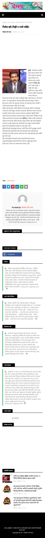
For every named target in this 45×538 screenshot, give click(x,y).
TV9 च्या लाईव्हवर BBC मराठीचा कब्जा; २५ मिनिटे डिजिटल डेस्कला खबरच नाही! (26, 477)
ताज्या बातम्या (11, 22)
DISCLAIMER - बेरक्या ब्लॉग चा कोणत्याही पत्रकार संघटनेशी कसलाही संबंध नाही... (22, 529)
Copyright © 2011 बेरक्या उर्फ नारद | (22, 533)
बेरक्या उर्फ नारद (7, 32)
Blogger (24, 535)
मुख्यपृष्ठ (4, 22)
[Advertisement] (22, 52)
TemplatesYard (22, 535)
